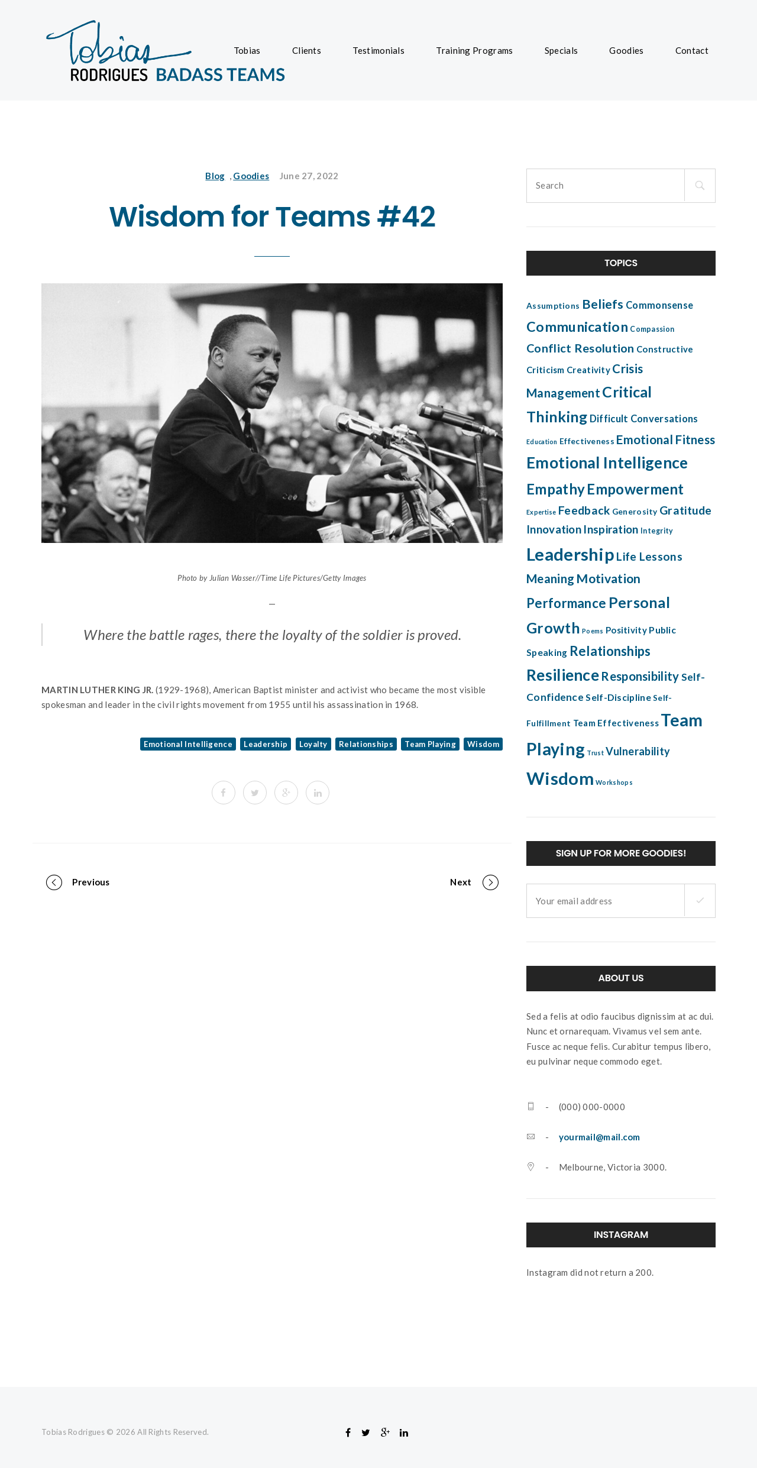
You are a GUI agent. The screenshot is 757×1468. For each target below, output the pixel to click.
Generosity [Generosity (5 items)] (635, 511)
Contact (692, 50)
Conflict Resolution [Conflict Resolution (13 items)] (580, 348)
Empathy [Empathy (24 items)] (555, 488)
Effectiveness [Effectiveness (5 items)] (586, 441)
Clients (306, 50)
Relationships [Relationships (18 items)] (610, 651)
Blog (215, 175)
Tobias (247, 50)
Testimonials (378, 50)
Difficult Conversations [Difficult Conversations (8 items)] (644, 419)
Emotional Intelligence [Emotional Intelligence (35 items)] (607, 462)
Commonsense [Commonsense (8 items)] (659, 305)
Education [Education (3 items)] (542, 441)
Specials (561, 50)
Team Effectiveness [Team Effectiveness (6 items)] (616, 722)
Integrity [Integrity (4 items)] (657, 530)
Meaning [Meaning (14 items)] (550, 578)
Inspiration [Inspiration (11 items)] (610, 529)
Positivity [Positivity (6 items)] (626, 630)
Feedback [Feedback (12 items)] (584, 510)
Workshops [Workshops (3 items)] (614, 782)
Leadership (265, 744)
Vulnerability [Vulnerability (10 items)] (638, 751)
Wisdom (483, 744)
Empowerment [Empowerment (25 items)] (635, 488)
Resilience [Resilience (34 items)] (562, 674)
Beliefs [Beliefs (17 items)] (603, 304)
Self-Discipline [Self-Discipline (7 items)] (618, 697)
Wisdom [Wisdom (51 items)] (560, 778)
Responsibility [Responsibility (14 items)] (640, 676)
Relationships (366, 744)
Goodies (626, 50)
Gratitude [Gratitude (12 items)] (685, 510)
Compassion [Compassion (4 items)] (652, 329)
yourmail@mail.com (599, 1136)
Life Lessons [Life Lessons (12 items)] (649, 556)
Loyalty (313, 744)
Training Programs (474, 50)
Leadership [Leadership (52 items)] (570, 554)
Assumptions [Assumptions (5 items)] (553, 306)
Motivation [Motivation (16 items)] (608, 578)
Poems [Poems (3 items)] (593, 631)
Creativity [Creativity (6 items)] (588, 369)
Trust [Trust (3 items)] (595, 752)
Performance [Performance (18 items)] (566, 603)
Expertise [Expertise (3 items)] (541, 512)
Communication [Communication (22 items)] (577, 326)
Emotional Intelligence (188, 744)
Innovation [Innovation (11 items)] (553, 529)
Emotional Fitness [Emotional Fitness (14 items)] (665, 439)
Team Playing (430, 744)
